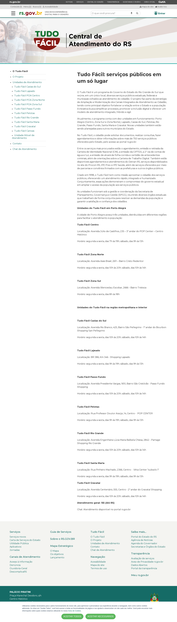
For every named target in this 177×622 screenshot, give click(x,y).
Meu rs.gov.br (140, 575)
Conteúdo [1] (16, 7)
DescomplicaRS (18, 571)
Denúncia (15, 565)
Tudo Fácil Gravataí (25, 126)
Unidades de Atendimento (27, 82)
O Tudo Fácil (20, 71)
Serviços (80, 2)
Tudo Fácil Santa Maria (26, 122)
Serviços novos (18, 536)
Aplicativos (15, 546)
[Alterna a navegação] (13, 13)
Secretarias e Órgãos (131, 2)
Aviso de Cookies (74, 611)
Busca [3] (37, 7)
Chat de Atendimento (25, 149)
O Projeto (18, 76)
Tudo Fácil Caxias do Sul (27, 86)
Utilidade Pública (19, 543)
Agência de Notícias (142, 540)
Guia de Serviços (60, 531)
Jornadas (15, 550)
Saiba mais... (138, 531)
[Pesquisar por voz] (131, 13)
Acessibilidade (50, 7)
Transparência (113, 2)
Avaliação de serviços (142, 558)
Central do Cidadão (95, 2)
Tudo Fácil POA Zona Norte (29, 100)
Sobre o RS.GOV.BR (62, 538)
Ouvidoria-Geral (18, 568)
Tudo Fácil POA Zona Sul (28, 104)
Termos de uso (99, 568)
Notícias (69, 2)
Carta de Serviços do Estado (25, 540)
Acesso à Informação (21, 561)
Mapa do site (146, 7)
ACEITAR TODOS (72, 616)
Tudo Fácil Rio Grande (26, 117)
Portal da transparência (144, 568)
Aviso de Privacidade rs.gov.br (147, 561)
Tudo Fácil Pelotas (24, 113)
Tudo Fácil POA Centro (27, 95)
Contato (17, 143)
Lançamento (57, 557)
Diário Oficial (149, 2)
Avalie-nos (161, 7)
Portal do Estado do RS (144, 536)
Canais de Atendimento (25, 556)
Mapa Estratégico (61, 545)
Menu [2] (27, 7)
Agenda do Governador (144, 543)
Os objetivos (56, 554)
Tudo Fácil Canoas (24, 131)
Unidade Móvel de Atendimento (23, 136)
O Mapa (54, 551)
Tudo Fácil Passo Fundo (27, 108)
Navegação (98, 556)
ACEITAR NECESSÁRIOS (101, 616)
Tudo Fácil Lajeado (24, 91)
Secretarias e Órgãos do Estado (148, 546)
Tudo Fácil (97, 531)
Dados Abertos (139, 565)
